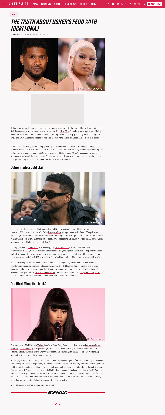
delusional (91, 269)
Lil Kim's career (62, 247)
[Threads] (139, 4)
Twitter (40, 345)
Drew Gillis (16, 34)
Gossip (57, 3)
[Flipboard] (130, 4)
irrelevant (78, 269)
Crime (93, 3)
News (35, 3)
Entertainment (70, 3)
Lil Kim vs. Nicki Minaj (80, 239)
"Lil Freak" (37, 149)
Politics (84, 3)
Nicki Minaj (65, 131)
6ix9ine (14, 352)
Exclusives (46, 3)
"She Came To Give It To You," (66, 149)
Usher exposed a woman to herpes (36, 355)
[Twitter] (122, 4)
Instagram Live (54, 232)
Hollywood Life (77, 376)
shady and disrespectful (90, 272)
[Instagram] (117, 4)
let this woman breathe (45, 272)
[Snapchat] (135, 4)
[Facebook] (109, 4)
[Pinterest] (126, 4)
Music (14, 14)
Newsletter (154, 4)
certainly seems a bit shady (88, 257)
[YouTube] (113, 4)
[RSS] (143, 4)
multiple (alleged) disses (21, 254)
